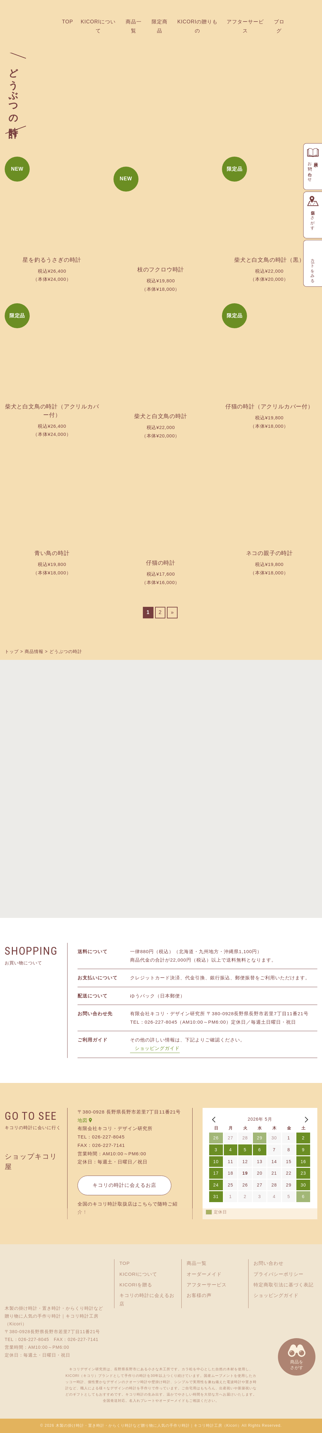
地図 (83, 1120)
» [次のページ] (172, 612)
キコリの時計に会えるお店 (124, 1185)
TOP (67, 21)
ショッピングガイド (157, 1048)
